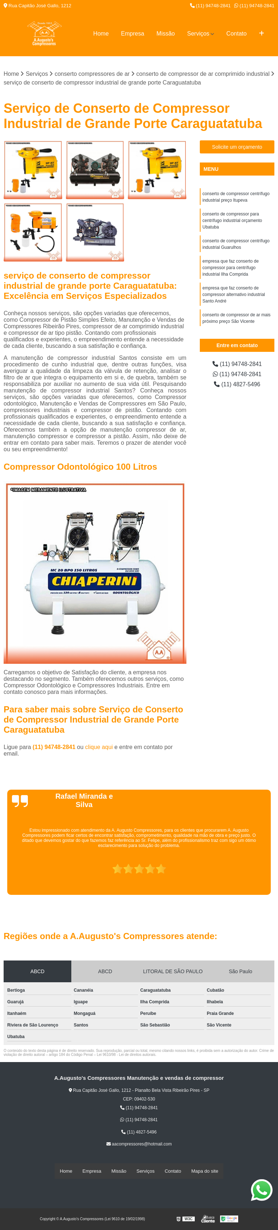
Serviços (198, 33)
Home (101, 33)
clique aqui (99, 747)
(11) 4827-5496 (237, 385)
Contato (236, 33)
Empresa (132, 33)
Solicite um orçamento (237, 147)
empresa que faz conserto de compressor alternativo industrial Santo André (233, 295)
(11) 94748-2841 (210, 5)
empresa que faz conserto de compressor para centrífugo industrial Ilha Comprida (230, 268)
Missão (165, 33)
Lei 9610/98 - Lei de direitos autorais (126, 1055)
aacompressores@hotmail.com (139, 1144)
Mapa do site (204, 1171)
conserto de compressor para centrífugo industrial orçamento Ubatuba (232, 221)
